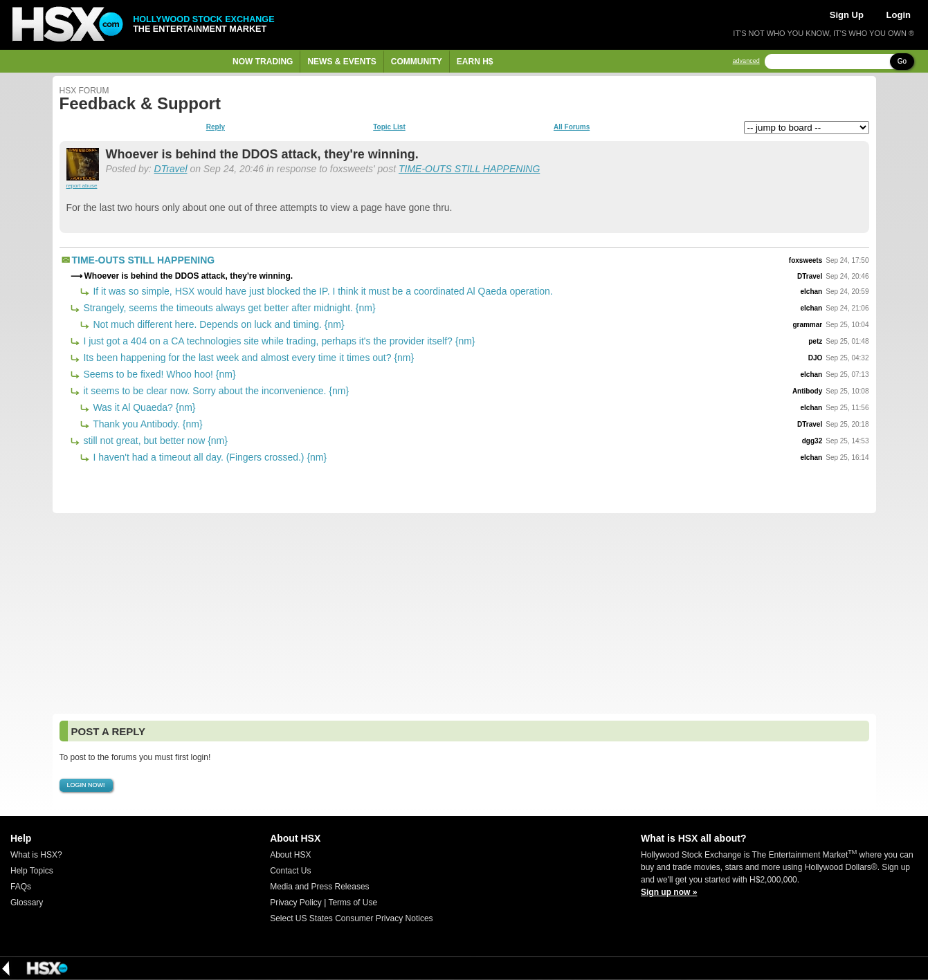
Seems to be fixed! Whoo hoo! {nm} (158, 374)
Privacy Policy (296, 902)
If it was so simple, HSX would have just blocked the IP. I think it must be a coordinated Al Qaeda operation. (322, 291)
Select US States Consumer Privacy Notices (351, 918)
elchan (812, 291)
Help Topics (31, 871)
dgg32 (812, 441)
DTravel (171, 168)
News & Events (341, 61)
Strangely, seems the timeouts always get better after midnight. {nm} (228, 307)
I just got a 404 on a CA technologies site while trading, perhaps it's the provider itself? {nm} (278, 340)
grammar (807, 325)
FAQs (20, 886)
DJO (815, 358)
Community (416, 61)
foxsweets (805, 260)
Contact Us (290, 871)
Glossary (26, 902)
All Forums (572, 127)
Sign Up (847, 15)
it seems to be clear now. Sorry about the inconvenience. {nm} (215, 390)
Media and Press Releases (319, 886)
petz (815, 341)
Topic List (389, 127)
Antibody (807, 391)
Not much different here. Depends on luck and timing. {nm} (218, 324)
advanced (746, 61)
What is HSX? (36, 855)
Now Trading (263, 61)
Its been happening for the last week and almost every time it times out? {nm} (248, 357)
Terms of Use (352, 902)
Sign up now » (669, 892)
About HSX (290, 855)
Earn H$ (475, 61)
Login (898, 15)
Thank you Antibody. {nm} (147, 423)
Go (902, 61)
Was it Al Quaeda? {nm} (143, 407)
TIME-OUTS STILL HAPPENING (469, 168)
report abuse (82, 186)
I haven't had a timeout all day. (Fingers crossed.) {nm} (209, 457)
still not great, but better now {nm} (154, 440)
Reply (215, 127)
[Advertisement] (464, 613)
